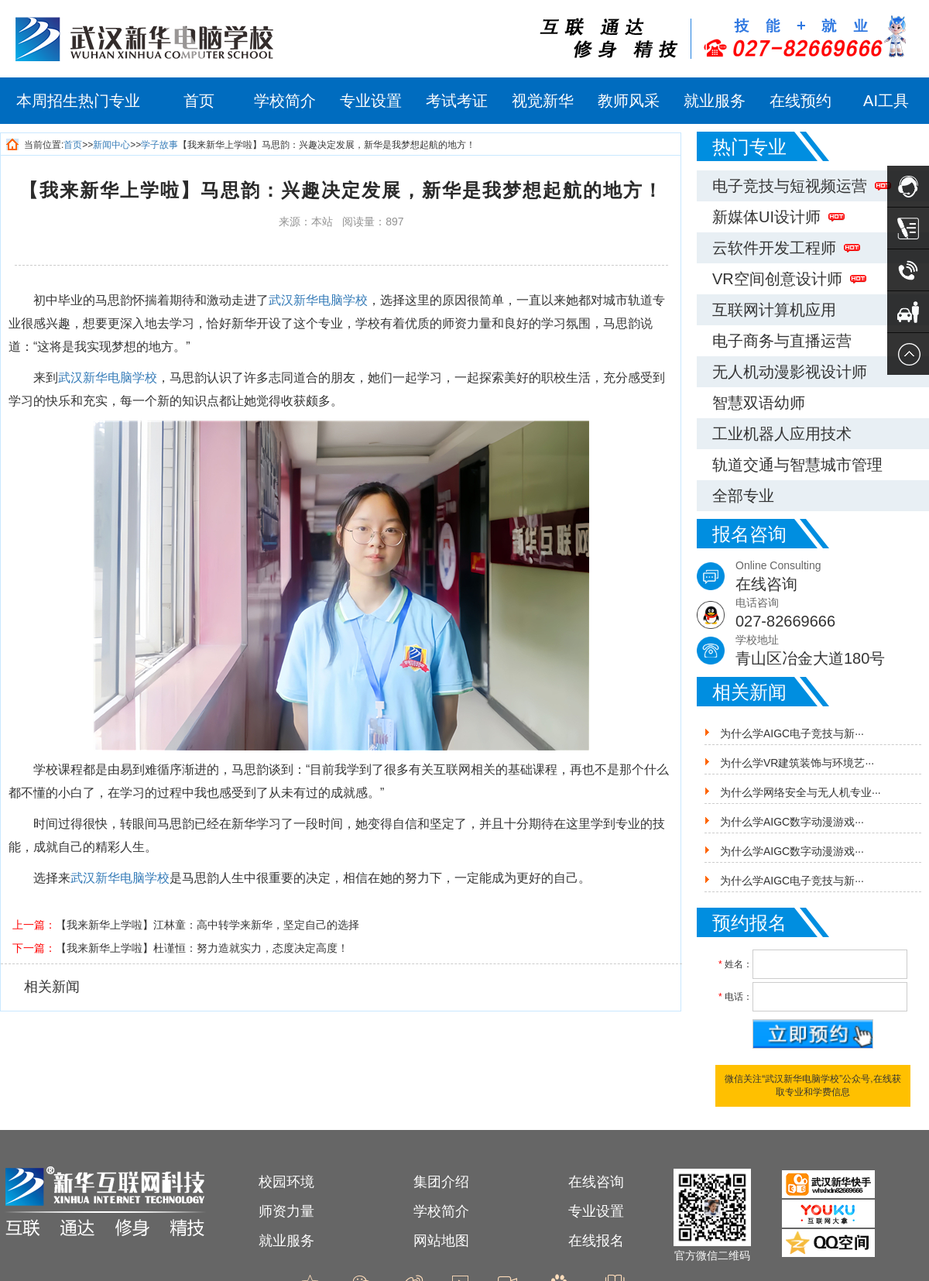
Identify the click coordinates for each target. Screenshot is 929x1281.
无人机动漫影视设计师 (789, 371)
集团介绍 (441, 1182)
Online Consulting (832, 577)
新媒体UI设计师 (778, 216)
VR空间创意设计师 (789, 278)
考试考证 (457, 100)
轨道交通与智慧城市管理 (797, 464)
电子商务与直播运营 (782, 340)
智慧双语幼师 (758, 402)
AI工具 (886, 100)
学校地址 (832, 652)
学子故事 (159, 144)
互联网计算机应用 (774, 309)
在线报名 (596, 1240)
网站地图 (441, 1240)
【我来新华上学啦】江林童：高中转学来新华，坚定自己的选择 (207, 925)
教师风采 (629, 100)
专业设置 (371, 100)
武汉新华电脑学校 (318, 300)
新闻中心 (111, 144)
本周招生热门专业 (78, 100)
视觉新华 (543, 100)
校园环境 (286, 1182)
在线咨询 (596, 1182)
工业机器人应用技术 (782, 433)
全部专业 (743, 495)
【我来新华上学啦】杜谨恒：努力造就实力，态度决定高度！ (202, 948)
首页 (198, 100)
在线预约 (800, 100)
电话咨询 (832, 614)
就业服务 (715, 100)
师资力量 (286, 1211)
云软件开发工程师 (786, 247)
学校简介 (285, 100)
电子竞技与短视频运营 (801, 185)
